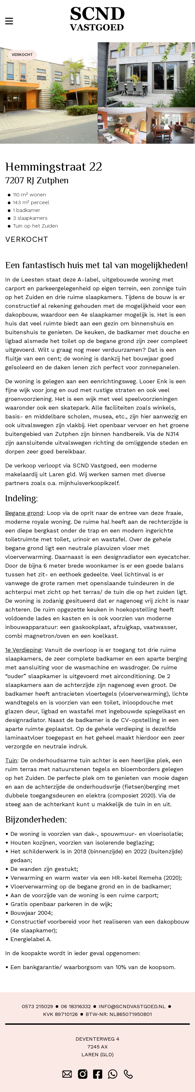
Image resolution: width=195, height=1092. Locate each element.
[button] (9, 21)
